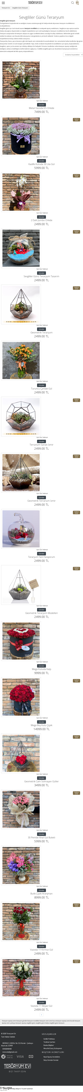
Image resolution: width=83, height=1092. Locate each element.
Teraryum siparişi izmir (9, 1021)
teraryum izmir (44, 1021)
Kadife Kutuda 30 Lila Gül (41, 164)
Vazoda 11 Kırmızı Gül (41, 949)
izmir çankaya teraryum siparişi (16, 1023)
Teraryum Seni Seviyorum (41, 557)
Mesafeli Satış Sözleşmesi (52, 1048)
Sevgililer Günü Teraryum (20, 8)
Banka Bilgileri (48, 1045)
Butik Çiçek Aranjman (41, 893)
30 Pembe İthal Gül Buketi (41, 837)
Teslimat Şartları (49, 1042)
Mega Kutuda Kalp (41, 669)
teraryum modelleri (33, 1021)
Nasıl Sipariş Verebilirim (51, 1057)
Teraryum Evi (6, 8)
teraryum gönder (21, 1021)
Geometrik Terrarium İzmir (41, 500)
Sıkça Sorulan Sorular (50, 1060)
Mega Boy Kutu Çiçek (41, 725)
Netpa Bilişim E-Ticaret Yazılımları (16, 1089)
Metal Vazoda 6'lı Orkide (41, 108)
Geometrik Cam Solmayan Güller (41, 781)
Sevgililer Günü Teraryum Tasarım (41, 276)
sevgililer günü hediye (42, 1023)
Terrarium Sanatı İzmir (41, 444)
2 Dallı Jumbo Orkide (41, 220)
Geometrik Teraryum (42, 332)
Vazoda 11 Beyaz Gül (41, 1005)
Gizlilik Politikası (49, 1039)
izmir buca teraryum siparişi (57, 1021)
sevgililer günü (30, 1023)
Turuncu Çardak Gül (41, 388)
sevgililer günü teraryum (56, 1023)
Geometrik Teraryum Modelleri (41, 613)
